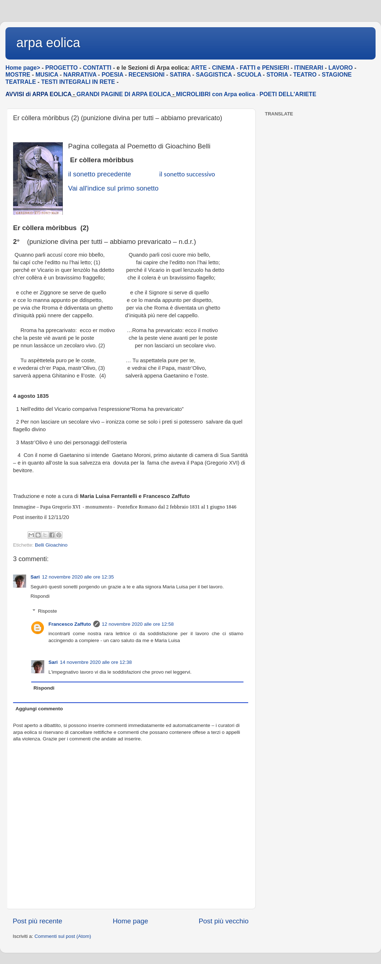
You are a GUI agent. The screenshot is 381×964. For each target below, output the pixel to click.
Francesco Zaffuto (70, 624)
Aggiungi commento (39, 708)
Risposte (47, 611)
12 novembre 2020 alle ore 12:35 (78, 577)
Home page (130, 921)
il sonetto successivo (187, 174)
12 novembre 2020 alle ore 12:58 (138, 624)
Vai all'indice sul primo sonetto (113, 188)
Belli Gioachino (51, 545)
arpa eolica (48, 42)
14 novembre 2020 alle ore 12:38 (96, 662)
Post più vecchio (223, 921)
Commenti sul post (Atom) (62, 936)
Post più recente (37, 921)
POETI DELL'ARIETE (287, 94)
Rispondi (40, 596)
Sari (35, 577)
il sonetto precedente (99, 174)
